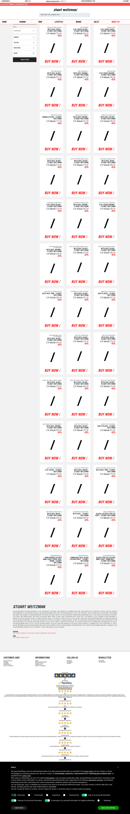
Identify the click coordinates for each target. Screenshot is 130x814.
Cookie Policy (38, 664)
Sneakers (44, 633)
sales (96, 22)
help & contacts (7, 661)
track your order (8, 666)
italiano (126, 1)
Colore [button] (16, 42)
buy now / (52, 62)
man (40, 22)
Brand (78, 22)
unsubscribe (101, 662)
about (36, 661)
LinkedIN (69, 663)
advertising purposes (96, 780)
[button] (118, 767)
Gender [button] (16, 37)
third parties (50, 778)
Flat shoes (31, 633)
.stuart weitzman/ (65, 10)
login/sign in (5, 1)
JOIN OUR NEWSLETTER (88, 1)
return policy (7, 664)
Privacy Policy (39, 663)
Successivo (68, 688)
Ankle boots (52, 633)
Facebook (69, 661)
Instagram (69, 662)
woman (22, 22)
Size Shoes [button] (17, 48)
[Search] (64, 15)
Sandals (24, 633)
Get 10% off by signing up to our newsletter (29, 4)
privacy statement (40, 666)
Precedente (61, 688)
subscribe (101, 661)
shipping (5, 662)
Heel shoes (16, 633)
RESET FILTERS (25, 60)
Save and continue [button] (108, 808)
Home (4, 22)
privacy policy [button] (88, 771)
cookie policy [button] (26, 776)
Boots (37, 633)
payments (6, 663)
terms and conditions (41, 662)
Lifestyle (58, 22)
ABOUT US (115, 22)
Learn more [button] (19, 808)
